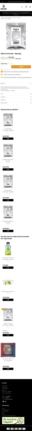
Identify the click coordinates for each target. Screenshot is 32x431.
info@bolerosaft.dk (8, 399)
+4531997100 (8, 396)
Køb (8, 138)
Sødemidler (3, 99)
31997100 (7, 397)
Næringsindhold (4, 102)
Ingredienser (3, 96)
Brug (2, 93)
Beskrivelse (3, 83)
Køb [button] (20, 66)
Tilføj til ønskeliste (6, 70)
